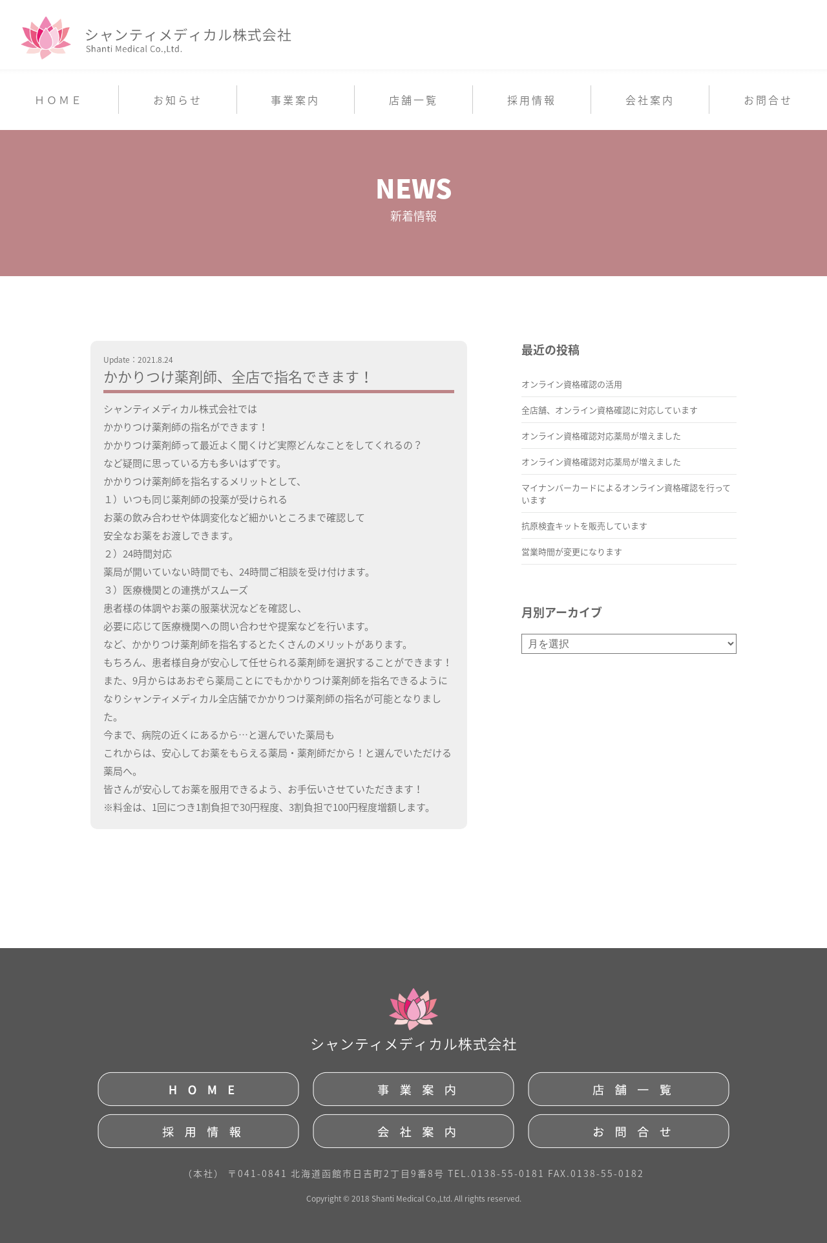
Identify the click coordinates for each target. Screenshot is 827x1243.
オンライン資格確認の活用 (571, 384)
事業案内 (295, 99)
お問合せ (768, 99)
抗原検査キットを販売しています (584, 525)
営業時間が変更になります (571, 551)
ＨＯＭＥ (58, 99)
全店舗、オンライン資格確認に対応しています (609, 410)
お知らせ (177, 99)
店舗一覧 (413, 99)
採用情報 (531, 99)
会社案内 (650, 99)
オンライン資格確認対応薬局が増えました (601, 435)
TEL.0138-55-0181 (496, 1173)
